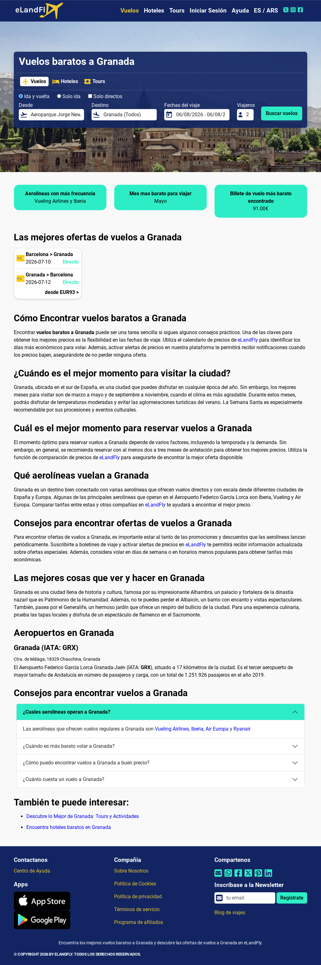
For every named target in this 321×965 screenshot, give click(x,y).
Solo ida (69, 96)
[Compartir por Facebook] (238, 877)
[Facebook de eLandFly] (301, 10)
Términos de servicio (137, 909)
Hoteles (154, 10)
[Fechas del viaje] (200, 114)
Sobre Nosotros (131, 871)
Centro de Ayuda (32, 871)
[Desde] (55, 114)
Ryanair (242, 729)
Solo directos (105, 96)
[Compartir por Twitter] (248, 877)
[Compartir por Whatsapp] (228, 877)
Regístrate (291, 898)
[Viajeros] (248, 114)
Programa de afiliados (138, 922)
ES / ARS (266, 10)
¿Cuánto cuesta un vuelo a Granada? (63, 779)
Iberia (197, 729)
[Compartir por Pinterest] (258, 877)
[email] (249, 898)
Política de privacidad (138, 896)
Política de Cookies (135, 884)
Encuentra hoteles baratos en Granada (68, 827)
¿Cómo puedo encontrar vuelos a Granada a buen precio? (86, 763)
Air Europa (217, 729)
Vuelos (129, 10)
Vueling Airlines (172, 729)
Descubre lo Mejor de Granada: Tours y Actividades (82, 816)
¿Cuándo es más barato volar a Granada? (69, 746)
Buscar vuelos (281, 113)
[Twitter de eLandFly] (286, 10)
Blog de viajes (229, 912)
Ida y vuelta (34, 96)
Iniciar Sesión (208, 10)
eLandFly (248, 340)
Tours (177, 10)
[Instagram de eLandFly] (293, 10)
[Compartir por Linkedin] (268, 877)
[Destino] (128, 114)
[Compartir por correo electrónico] (218, 877)
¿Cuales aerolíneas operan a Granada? (66, 712)
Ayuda (240, 10)
